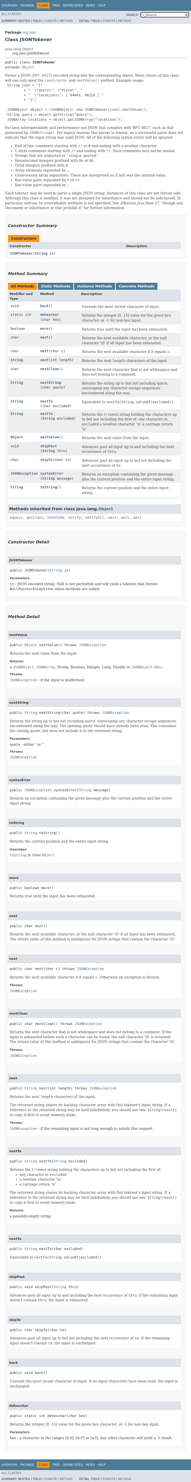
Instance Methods (94, 286)
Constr (50, 21)
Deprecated (73, 5)
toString (48, 487)
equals (16, 517)
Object (28, 67)
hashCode (56, 517)
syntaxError (51, 473)
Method (66, 21)
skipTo (46, 460)
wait (112, 517)
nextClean (49, 369)
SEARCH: (132, 15)
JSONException (24, 473)
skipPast (48, 446)
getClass (34, 517)
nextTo (46, 401)
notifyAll (94, 517)
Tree (56, 5)
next (44, 337)
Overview (9, 5)
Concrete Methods (137, 286)
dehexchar (49, 315)
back (44, 306)
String (41, 253)
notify (74, 517)
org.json (29, 32)
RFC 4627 (42, 75)
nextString (50, 383)
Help (102, 5)
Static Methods (55, 286)
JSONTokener (21, 253)
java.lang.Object (19, 49)
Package (27, 5)
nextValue (49, 437)
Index (90, 5)
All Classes (11, 14)
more (44, 329)
